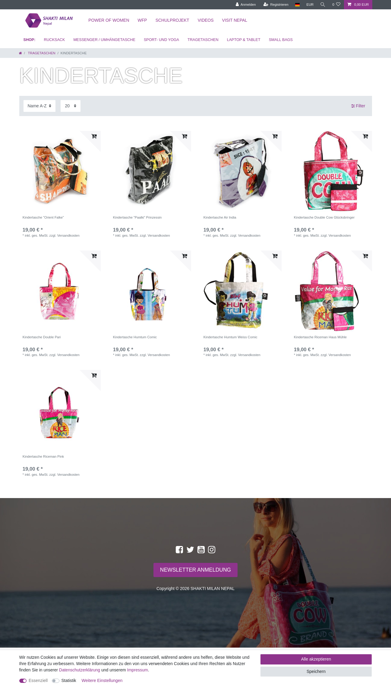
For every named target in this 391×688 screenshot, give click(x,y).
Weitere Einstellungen (101, 680)
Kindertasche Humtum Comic (135, 337)
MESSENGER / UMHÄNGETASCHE (104, 40)
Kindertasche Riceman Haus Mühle (320, 337)
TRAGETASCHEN (203, 40)
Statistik (68, 680)
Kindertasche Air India (219, 217)
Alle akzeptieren (316, 659)
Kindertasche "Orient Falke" (43, 217)
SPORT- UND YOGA (161, 40)
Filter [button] (358, 106)
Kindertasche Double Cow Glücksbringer (324, 217)
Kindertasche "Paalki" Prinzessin (137, 217)
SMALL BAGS (281, 40)
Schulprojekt (172, 20)
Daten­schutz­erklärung (79, 669)
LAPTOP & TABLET (243, 40)
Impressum (137, 669)
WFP (142, 20)
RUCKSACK (54, 40)
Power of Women (108, 20)
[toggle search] (323, 4)
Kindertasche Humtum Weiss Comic (230, 337)
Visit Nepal (235, 20)
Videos (206, 20)
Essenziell (38, 680)
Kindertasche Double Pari (42, 337)
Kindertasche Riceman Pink (43, 456)
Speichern (316, 671)
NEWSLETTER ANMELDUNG (195, 570)
